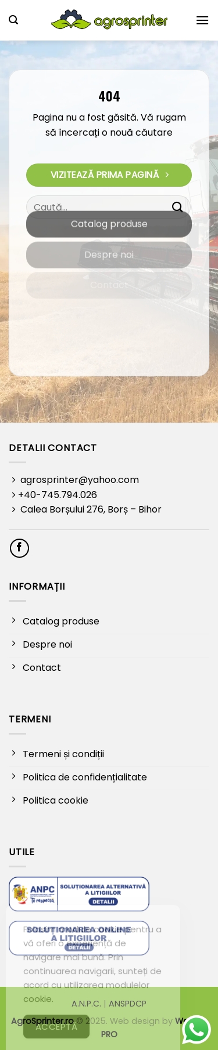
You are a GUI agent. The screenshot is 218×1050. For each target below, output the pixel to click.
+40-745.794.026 (57, 495)
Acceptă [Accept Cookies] (56, 1037)
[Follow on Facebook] (19, 548)
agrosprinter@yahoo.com (78, 479)
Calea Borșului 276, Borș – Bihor (90, 509)
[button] (13, 20)
